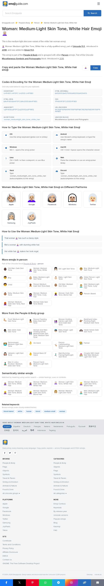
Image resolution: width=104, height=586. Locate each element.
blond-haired (9, 411)
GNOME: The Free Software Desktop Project (21, 563)
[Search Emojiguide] (43, 13)
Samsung (6, 523)
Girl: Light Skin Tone (64, 269)
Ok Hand (35, 343)
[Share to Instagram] (71, 582)
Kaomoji (57, 526)
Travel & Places (9, 478)
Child (7, 284)
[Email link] (97, 582)
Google (6, 507)
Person (37, 23)
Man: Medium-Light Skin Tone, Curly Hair (89, 286)
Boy (7, 277)
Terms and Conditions (12, 544)
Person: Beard (87, 293)
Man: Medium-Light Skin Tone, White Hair (89, 393)
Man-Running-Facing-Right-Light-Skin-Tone (64, 355)
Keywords (58, 507)
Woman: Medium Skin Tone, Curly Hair (38, 295)
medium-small (49, 411)
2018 (61, 58)
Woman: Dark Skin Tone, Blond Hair (63, 294)
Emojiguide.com (8, 23)
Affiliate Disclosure (10, 552)
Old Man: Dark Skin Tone (13, 269)
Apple (5, 504)
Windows (6, 515)
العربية (24, 430)
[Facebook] (5, 453)
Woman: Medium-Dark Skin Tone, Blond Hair (38, 393)
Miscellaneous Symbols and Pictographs (71, 119)
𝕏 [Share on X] (19, 582)
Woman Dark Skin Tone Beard (38, 303)
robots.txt (98, 575)
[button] (26, 92)
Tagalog (52, 430)
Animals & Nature (10, 486)
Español (16, 426)
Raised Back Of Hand (37, 354)
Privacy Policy (8, 548)
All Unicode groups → (11, 493)
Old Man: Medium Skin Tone (63, 285)
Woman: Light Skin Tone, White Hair (64, 383)
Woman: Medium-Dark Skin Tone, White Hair (38, 384)
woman (62, 411)
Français (37, 426)
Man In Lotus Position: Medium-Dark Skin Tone (13, 364)
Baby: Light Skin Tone (63, 278)
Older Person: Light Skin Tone (89, 278)
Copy (95, 68)
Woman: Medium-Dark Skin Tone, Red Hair (14, 304)
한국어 (16, 430)
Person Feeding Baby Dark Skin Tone (38, 321)
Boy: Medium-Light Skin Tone (89, 269)
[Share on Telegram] (58, 582)
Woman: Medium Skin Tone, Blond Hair (12, 393)
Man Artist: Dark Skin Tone (12, 331)
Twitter (5, 519)
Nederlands (58, 426)
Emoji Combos (60, 504)
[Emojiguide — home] (15, 4)
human (28, 411)
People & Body (24, 23)
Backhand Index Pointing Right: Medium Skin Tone (89, 321)
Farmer (84, 343)
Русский (82, 426)
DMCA (5, 556)
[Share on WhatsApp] (45, 582)
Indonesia (41, 430)
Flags (5, 467)
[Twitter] (10, 453)
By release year (60, 511)
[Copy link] (84, 582)
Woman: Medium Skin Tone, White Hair (38, 270)
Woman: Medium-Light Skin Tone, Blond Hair (88, 384)
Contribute (7, 541)
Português (71, 426)
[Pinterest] (15, 453)
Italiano (47, 426)
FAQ (55, 530)
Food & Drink (8, 489)
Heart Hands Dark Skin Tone (89, 331)
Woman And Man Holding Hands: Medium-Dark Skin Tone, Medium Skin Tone (39, 333)
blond (38, 411)
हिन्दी (32, 430)
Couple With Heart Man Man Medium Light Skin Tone (89, 355)
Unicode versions (61, 515)
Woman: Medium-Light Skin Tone (63, 392)
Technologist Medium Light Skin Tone (13, 344)
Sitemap (90, 575)
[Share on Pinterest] (32, 582)
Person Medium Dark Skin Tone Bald (39, 285)
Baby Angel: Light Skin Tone (63, 331)
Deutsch (27, 426)
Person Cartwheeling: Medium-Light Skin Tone (64, 345)
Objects (6, 470)
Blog (55, 523)
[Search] (92, 13)
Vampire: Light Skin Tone (13, 354)
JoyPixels (6, 526)
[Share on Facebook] (6, 582)
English (7, 426)
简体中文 (92, 426)
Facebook (7, 511)
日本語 (7, 430)
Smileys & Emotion (10, 482)
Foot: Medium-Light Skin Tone (13, 320)
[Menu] (98, 4)
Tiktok (5, 530)
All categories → (60, 493)
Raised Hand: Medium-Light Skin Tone (38, 364)
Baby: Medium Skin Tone (13, 294)
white (20, 411)
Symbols (6, 474)
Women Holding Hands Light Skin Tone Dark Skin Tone (63, 322)
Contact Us (7, 560)
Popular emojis (60, 519)
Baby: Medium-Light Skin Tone (39, 278)
